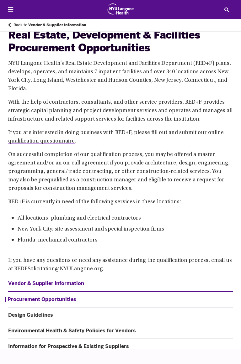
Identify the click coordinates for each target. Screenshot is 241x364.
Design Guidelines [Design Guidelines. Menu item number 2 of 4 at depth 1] (30, 315)
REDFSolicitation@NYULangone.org (58, 269)
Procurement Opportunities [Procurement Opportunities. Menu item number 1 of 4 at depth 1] (42, 299)
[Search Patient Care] (226, 9)
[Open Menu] (10, 9)
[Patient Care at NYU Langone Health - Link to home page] (121, 9)
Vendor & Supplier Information (46, 283)
